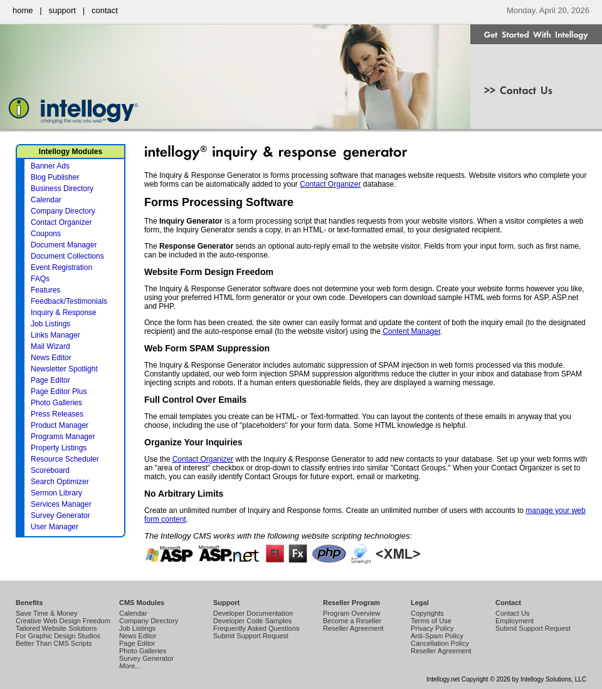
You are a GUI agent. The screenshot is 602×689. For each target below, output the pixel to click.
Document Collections (67, 256)
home (23, 10)
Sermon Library (56, 493)
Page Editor (50, 380)
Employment (514, 620)
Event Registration (61, 267)
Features (45, 290)
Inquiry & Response (64, 312)
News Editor (51, 357)
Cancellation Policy (440, 643)
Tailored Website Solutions (56, 628)
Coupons (46, 233)
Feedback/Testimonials (69, 301)
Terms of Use (431, 620)
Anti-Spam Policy (437, 636)
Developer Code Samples (252, 620)
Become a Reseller (352, 620)
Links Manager (55, 335)
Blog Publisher (55, 177)
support (62, 10)
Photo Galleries (56, 402)
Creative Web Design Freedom (63, 620)
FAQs (40, 278)
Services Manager (61, 504)
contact (105, 10)
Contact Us (512, 613)
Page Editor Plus (59, 391)
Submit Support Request (250, 636)
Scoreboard (50, 470)
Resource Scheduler (65, 459)
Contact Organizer (330, 184)
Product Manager (59, 425)
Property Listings (59, 447)
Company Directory (63, 211)
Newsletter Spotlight (64, 369)
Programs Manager (63, 436)
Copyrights (427, 613)
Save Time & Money (46, 613)
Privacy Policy (432, 628)
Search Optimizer (60, 481)
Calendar (46, 199)
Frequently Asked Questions (256, 628)
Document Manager (64, 245)
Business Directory (62, 188)
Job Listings (50, 323)
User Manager (54, 526)
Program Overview (351, 613)
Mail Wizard (50, 346)
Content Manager (411, 331)
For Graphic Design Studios (58, 636)
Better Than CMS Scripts (54, 643)
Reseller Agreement (353, 628)
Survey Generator (60, 515)
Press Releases (57, 414)
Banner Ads (50, 166)
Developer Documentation (253, 613)
